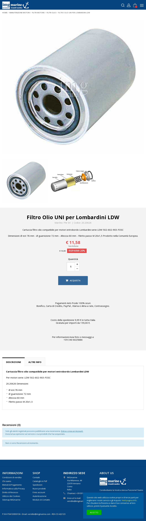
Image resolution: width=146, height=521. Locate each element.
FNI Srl (67, 222)
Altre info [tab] (34, 362)
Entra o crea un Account (72, 431)
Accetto (94, 512)
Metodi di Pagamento (12, 484)
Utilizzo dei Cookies (11, 496)
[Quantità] (71, 266)
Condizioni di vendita (11, 477)
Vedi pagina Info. (129, 500)
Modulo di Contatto (41, 499)
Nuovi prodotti (39, 488)
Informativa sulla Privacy (13, 488)
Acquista (73, 280)
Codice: (77, 222)
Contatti (36, 477)
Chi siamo (6, 481)
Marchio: (59, 222)
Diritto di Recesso (10, 492)
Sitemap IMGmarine (11, 499)
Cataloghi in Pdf (40, 481)
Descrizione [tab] (13, 362)
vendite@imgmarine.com (78, 501)
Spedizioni (37, 484)
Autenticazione (39, 496)
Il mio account (39, 492)
